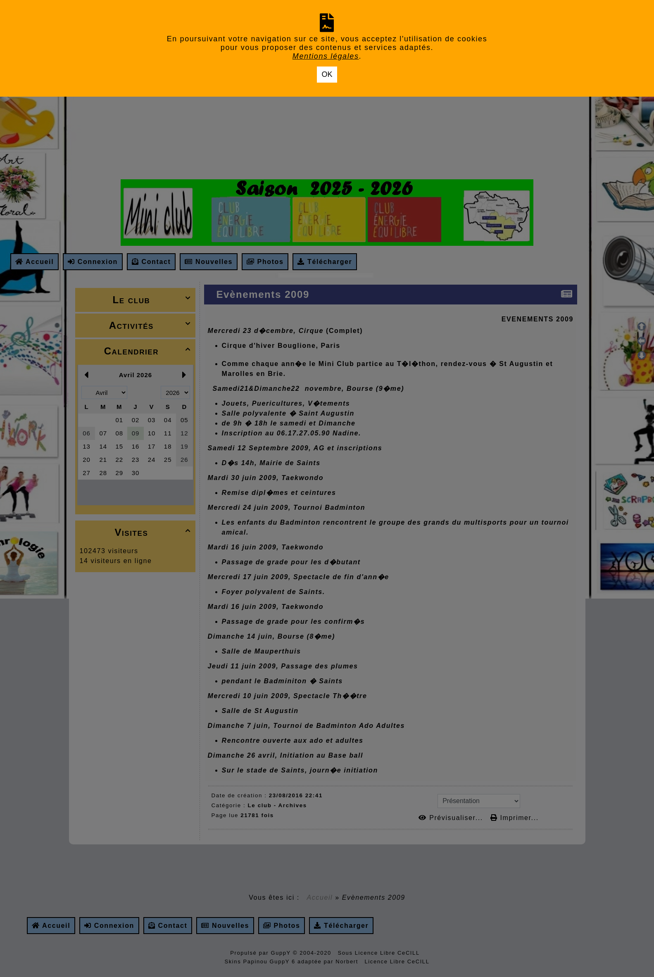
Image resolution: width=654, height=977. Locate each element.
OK (326, 74)
